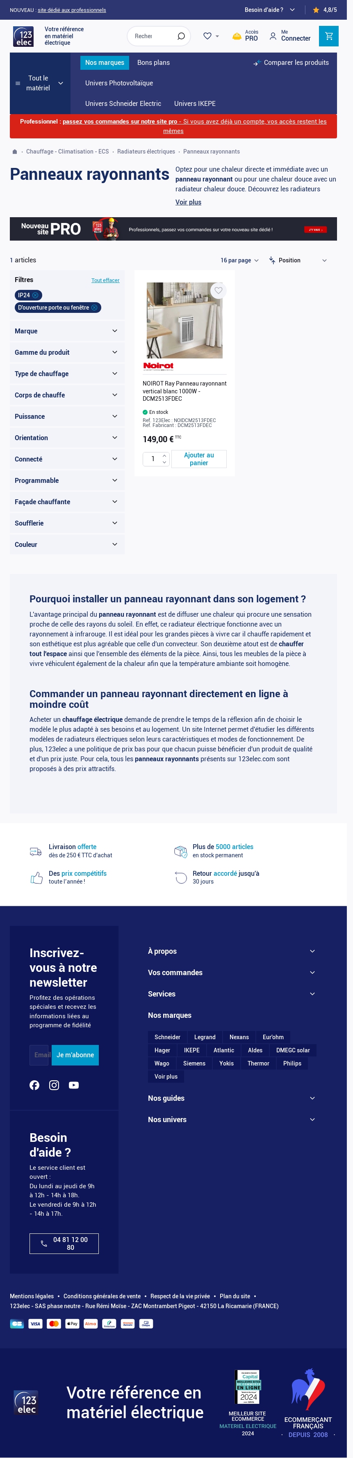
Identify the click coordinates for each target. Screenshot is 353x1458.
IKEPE (192, 1050)
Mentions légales (32, 1296)
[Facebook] (34, 1085)
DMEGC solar (293, 1050)
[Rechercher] (181, 36)
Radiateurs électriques (146, 151)
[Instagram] (54, 1085)
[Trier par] (304, 260)
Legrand (205, 1037)
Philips (292, 1063)
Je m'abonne (75, 1055)
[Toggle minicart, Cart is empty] (329, 36)
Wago (162, 1063)
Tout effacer (105, 280)
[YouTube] (74, 1085)
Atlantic (224, 1050)
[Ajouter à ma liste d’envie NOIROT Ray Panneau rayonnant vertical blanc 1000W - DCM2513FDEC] (218, 290)
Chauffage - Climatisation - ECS (67, 151)
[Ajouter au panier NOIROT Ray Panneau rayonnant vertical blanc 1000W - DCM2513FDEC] (199, 459)
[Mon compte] (289, 36)
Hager (162, 1050)
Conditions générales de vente (102, 1296)
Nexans (239, 1037)
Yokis (226, 1063)
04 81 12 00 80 (64, 1243)
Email (42, 1055)
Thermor (258, 1063)
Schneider (167, 1037)
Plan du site (235, 1296)
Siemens (194, 1063)
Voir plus (188, 202)
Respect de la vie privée (180, 1296)
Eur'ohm (273, 1037)
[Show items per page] (239, 260)
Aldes (255, 1050)
